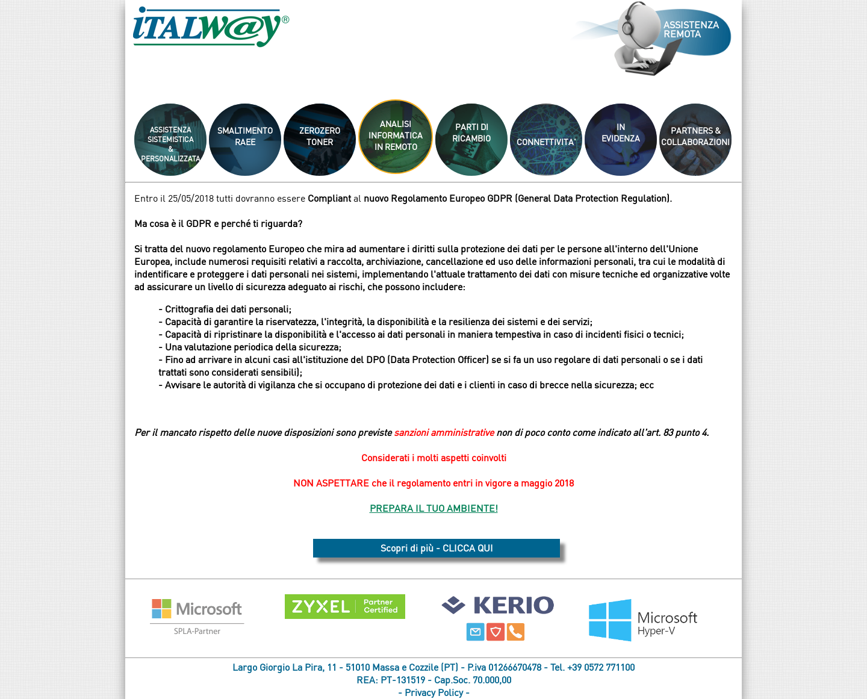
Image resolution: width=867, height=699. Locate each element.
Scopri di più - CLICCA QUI (437, 548)
